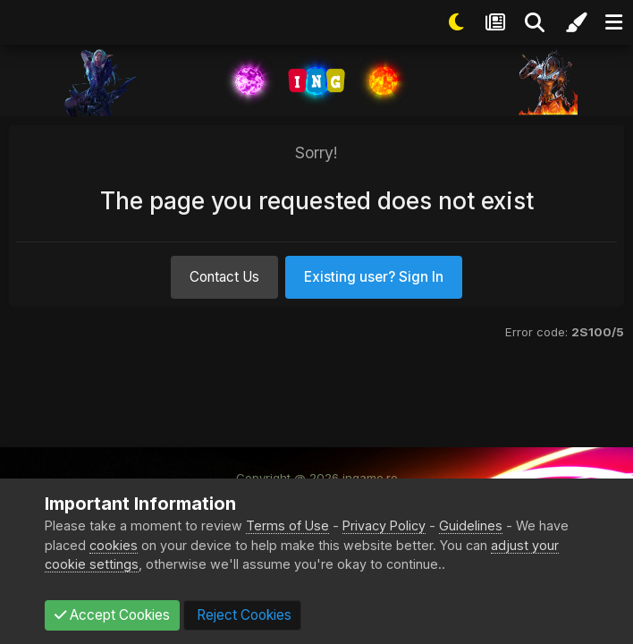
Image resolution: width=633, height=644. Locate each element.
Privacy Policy (384, 525)
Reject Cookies (242, 614)
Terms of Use (287, 525)
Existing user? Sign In (373, 276)
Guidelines (470, 525)
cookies (113, 545)
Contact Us (224, 276)
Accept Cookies (112, 614)
